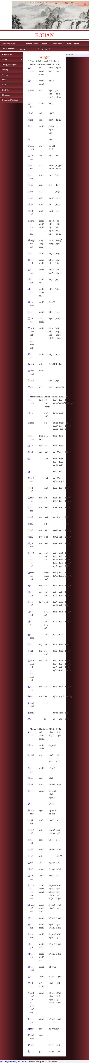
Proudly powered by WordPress (13, 1061)
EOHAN (44, 35)
